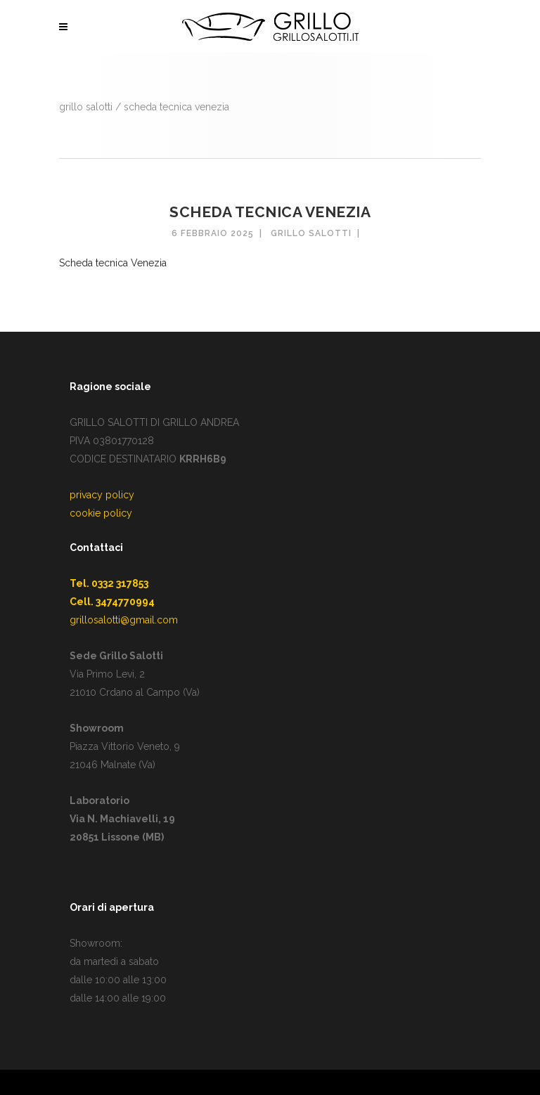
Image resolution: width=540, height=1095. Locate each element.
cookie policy (101, 513)
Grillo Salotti (311, 233)
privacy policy (102, 494)
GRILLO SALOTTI (85, 106)
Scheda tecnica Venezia (113, 262)
